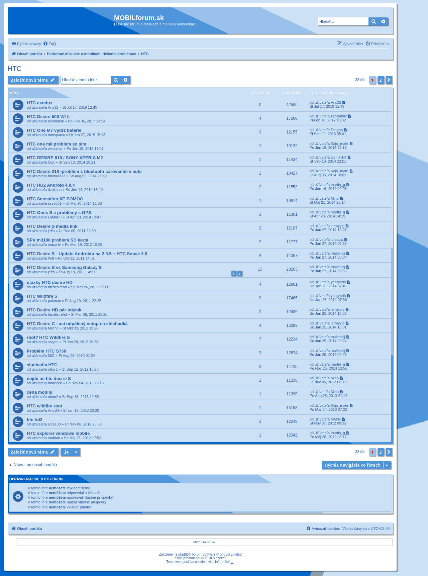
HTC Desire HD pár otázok (54, 309)
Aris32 (53, 107)
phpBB (183, 554)
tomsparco (56, 135)
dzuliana (55, 190)
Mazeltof (219, 558)
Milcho (53, 328)
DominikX (338, 157)
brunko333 (56, 176)
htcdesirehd (57, 287)
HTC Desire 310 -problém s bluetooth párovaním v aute (84, 171)
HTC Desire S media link (52, 226)
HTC (14, 68)
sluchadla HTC (42, 364)
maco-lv (54, 245)
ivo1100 (54, 424)
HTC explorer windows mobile (58, 433)
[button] (389, 80)
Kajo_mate (339, 143)
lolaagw (337, 239)
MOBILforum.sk (204, 542)
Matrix (336, 419)
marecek (55, 383)
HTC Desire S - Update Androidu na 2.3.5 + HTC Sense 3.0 (87, 253)
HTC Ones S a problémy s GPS (59, 212)
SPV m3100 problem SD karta (57, 240)
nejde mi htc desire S (49, 378)
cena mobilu (39, 392)
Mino (335, 198)
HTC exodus (39, 102)
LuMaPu (55, 217)
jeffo (51, 231)
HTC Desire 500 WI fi (48, 116)
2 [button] (381, 80)
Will (51, 258)
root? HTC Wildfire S (48, 337)
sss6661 (55, 203)
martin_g (338, 185)
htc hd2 (34, 419)
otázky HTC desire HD (50, 282)
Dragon (337, 130)
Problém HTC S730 (46, 351)
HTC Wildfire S (42, 296)
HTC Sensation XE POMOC (55, 198)
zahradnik (56, 121)
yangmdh (338, 282)
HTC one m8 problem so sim (56, 144)
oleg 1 (53, 369)
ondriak (54, 438)
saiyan (53, 342)
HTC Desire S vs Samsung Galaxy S (64, 267)
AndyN (53, 410)
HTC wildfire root (44, 405)
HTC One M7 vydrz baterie (54, 130)
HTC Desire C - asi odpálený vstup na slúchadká (77, 323)
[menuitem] (49, 44)
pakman (54, 301)
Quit (51, 162)
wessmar (55, 149)
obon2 (53, 397)
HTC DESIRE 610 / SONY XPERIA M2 (65, 157)
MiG (51, 356)
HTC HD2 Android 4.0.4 (51, 185)
